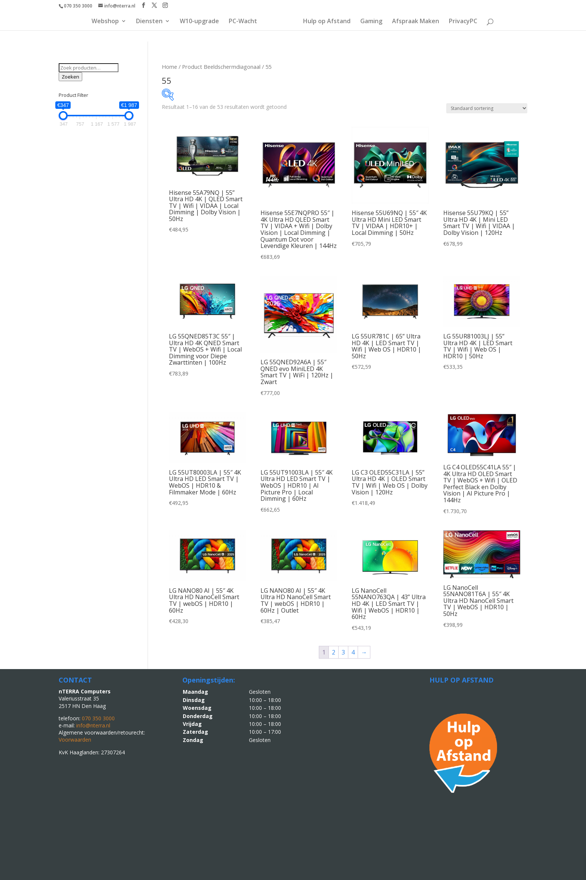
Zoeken (70, 76)
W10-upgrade (199, 21)
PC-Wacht (243, 21)
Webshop (105, 21)
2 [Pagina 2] (333, 652)
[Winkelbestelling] (486, 108)
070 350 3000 (78, 6)
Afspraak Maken (415, 21)
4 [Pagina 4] (353, 652)
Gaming (371, 21)
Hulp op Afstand (327, 21)
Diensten (149, 21)
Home (169, 66)
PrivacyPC (463, 21)
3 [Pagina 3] (343, 652)
